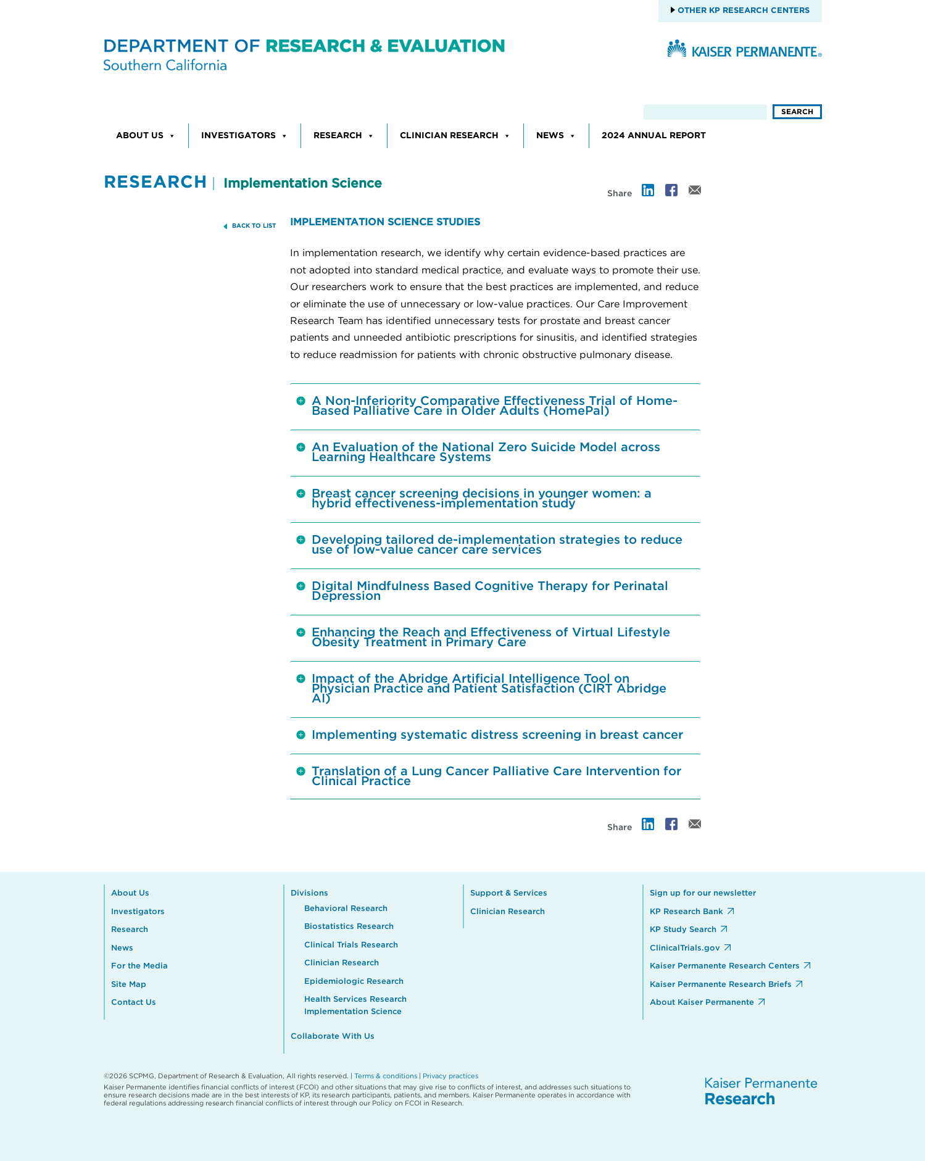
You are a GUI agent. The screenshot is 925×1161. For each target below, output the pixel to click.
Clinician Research (455, 135)
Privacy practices (450, 1076)
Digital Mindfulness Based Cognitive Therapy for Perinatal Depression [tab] (482, 591)
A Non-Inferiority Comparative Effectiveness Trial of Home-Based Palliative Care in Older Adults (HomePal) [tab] (487, 406)
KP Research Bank (686, 912)
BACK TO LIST (254, 226)
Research (344, 135)
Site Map (128, 985)
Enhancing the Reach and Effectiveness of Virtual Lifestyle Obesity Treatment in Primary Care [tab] (483, 637)
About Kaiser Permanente (702, 1003)
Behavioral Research (346, 909)
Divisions (309, 893)
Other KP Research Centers (742, 11)
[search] (705, 112)
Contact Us (133, 1003)
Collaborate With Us (333, 1037)
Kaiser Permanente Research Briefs (721, 985)
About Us (146, 135)
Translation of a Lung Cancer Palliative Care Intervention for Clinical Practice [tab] (488, 776)
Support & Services (508, 893)
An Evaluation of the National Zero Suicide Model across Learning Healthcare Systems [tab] (478, 452)
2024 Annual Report (654, 135)
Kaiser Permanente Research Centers (725, 966)
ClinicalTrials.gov (685, 948)
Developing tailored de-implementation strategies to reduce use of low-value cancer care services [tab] (489, 545)
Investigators (244, 135)
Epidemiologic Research (354, 982)
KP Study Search (683, 930)
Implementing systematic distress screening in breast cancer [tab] (489, 739)
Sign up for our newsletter (703, 893)
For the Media (139, 966)
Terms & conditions (385, 1076)
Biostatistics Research (349, 927)
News (556, 135)
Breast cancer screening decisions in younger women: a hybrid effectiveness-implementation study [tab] (474, 499)
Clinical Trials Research (351, 945)
